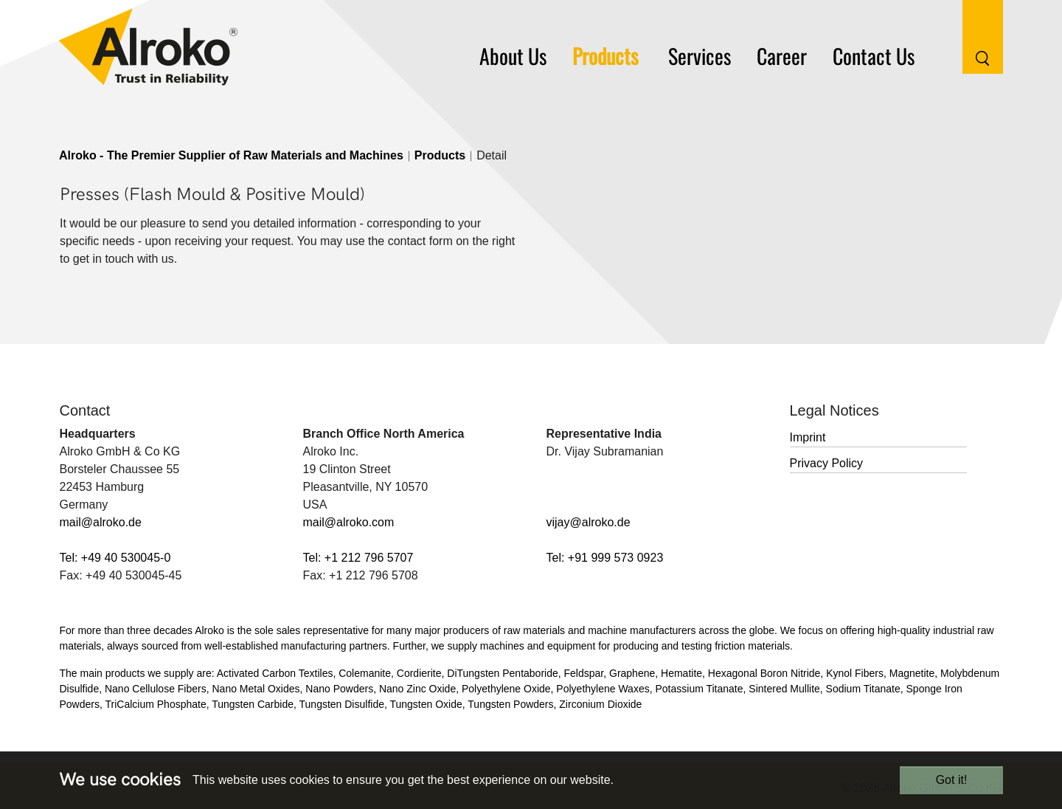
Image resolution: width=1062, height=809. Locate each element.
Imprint (808, 437)
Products (439, 155)
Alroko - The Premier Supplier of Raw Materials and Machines (231, 155)
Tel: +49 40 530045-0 (115, 557)
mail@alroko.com (349, 522)
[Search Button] (971, 36)
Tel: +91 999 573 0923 (605, 557)
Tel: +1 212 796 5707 (358, 557)
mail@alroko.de (101, 522)
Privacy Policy (827, 463)
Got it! (952, 780)
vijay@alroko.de (588, 522)
